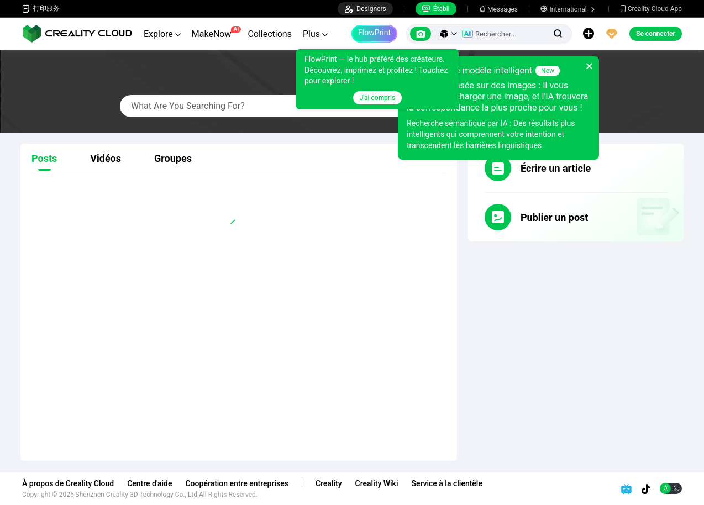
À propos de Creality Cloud (68, 483)
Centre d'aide (149, 483)
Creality (329, 483)
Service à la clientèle (446, 483)
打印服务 (41, 8)
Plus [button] (315, 34)
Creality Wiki (376, 483)
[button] (448, 34)
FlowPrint (374, 32)
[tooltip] (377, 79)
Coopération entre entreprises (236, 483)
